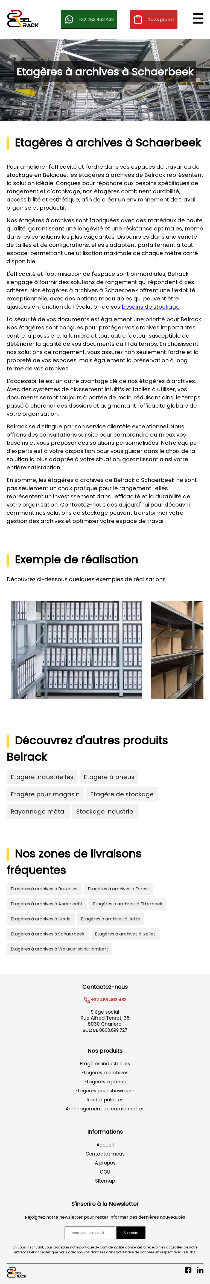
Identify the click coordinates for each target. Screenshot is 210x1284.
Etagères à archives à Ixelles (125, 934)
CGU (105, 1172)
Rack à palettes (105, 1099)
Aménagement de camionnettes (105, 1108)
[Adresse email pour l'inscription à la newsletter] (90, 1232)
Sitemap (105, 1181)
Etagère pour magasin (45, 794)
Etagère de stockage (122, 794)
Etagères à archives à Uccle (41, 919)
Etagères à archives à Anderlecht (47, 904)
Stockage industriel (105, 811)
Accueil (105, 1145)
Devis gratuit (153, 19)
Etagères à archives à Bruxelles (44, 889)
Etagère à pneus (109, 777)
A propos (105, 1163)
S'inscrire (130, 1233)
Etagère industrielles (42, 777)
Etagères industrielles (105, 1063)
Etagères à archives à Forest (118, 889)
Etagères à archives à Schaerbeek (47, 934)
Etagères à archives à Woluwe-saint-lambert (59, 949)
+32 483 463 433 (89, 19)
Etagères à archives (105, 1072)
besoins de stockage (151, 307)
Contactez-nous (105, 1154)
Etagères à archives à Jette (110, 919)
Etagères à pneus (105, 1081)
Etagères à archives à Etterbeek (127, 904)
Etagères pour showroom (105, 1090)
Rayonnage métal (38, 811)
